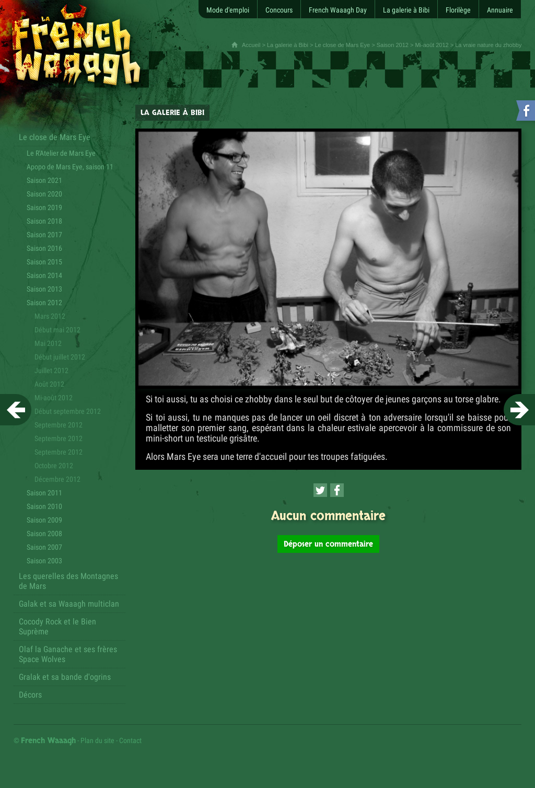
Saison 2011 (44, 493)
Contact (130, 740)
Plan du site (97, 740)
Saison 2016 (44, 248)
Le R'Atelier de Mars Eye (61, 153)
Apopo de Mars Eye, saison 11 (70, 167)
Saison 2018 (44, 221)
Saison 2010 (44, 506)
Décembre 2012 (57, 479)
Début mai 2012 (57, 330)
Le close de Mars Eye (342, 45)
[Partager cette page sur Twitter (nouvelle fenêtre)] (320, 490)
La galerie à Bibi (287, 45)
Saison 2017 (44, 234)
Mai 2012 (48, 343)
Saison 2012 (393, 45)
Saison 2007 (44, 547)
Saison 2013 (44, 289)
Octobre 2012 (53, 465)
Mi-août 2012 (431, 45)
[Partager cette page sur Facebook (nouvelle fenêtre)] (337, 490)
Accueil (251, 45)
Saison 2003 (44, 561)
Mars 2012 (49, 316)
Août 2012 (49, 384)
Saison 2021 (44, 180)
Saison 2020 (44, 194)
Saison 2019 (44, 207)
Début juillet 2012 (59, 357)
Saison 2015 (44, 262)
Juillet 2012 (51, 370)
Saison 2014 (44, 275)
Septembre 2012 (58, 438)
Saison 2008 (44, 533)
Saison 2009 (44, 520)
